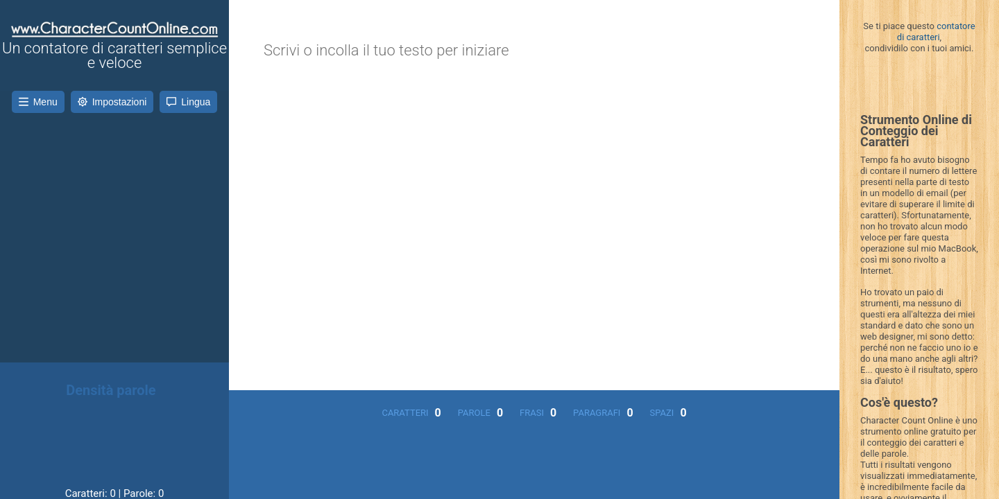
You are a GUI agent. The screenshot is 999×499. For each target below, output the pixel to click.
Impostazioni (112, 101)
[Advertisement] (114, 224)
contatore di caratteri (936, 31)
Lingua (188, 101)
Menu (38, 101)
